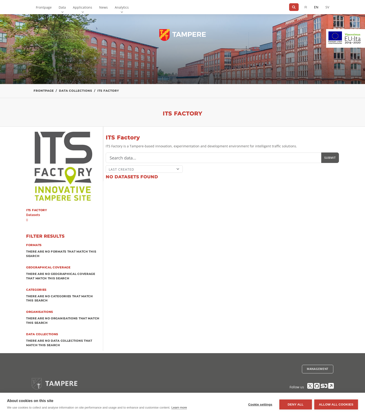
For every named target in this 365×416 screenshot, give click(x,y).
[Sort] (144, 169)
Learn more (179, 407)
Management (317, 369)
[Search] (294, 7)
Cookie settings (260, 404)
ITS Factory (108, 90)
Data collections (75, 90)
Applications (82, 7)
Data (62, 7)
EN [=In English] (316, 7)
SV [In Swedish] (327, 7)
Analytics (122, 7)
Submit (330, 158)
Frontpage (44, 7)
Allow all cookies (336, 404)
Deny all (296, 404)
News (103, 7)
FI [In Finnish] (305, 7)
